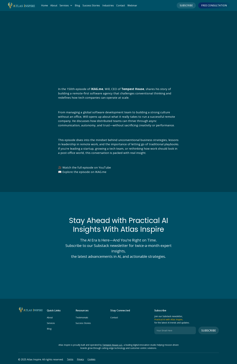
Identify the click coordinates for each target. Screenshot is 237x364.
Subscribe (186, 5)
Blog (77, 5)
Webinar (132, 5)
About (53, 5)
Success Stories (91, 5)
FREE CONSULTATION (214, 5)
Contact (120, 5)
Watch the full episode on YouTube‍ (86, 167)
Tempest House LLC (112, 344)
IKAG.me (100, 172)
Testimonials (82, 317)
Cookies (91, 359)
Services (51, 323)
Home (44, 5)
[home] (21, 5)
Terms (70, 359)
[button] (64, 5)
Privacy (80, 359)
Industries (108, 5)
